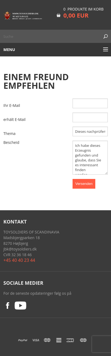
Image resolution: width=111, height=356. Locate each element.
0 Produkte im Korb (83, 9)
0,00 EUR (76, 15)
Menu (9, 49)
